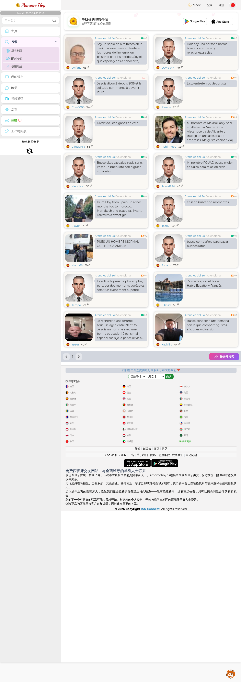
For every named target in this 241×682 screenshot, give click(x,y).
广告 (131, 626)
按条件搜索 (224, 419)
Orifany (76, 67)
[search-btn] (54, 20)
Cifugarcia (78, 146)
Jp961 (75, 407)
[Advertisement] (151, 21)
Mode (194, 5)
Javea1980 (168, 217)
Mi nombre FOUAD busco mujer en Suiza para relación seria (210, 196)
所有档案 (14, 51)
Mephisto (78, 217)
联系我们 (177, 626)
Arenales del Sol (105, 38)
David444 (168, 67)
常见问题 (191, 626)
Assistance (231, 674)
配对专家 (14, 59)
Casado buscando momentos (208, 233)
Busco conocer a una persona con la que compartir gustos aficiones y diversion (208, 388)
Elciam (166, 296)
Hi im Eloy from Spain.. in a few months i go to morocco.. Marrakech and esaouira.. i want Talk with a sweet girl (119, 240)
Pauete (166, 107)
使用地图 (14, 66)
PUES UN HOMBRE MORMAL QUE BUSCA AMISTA (118, 275)
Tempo (76, 367)
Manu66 (77, 296)
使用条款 (164, 626)
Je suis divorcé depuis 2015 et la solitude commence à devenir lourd (119, 88)
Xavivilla (167, 407)
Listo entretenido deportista (207, 83)
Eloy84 (76, 257)
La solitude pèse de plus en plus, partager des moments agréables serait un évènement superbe (121, 348)
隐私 (153, 626)
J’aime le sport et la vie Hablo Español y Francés (204, 346)
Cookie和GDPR (115, 626)
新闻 (137, 620)
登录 (210, 5)
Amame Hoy (30, 5)
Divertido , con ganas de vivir (117, 123)
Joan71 (166, 257)
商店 (156, 620)
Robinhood (169, 146)
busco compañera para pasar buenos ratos (207, 275)
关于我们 (142, 626)
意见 (164, 620)
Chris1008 (78, 107)
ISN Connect (150, 680)
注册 (222, 5)
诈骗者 (147, 620)
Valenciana (123, 38)
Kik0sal (166, 367)
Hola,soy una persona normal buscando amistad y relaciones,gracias (207, 48)
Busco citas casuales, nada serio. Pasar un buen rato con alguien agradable (119, 198)
